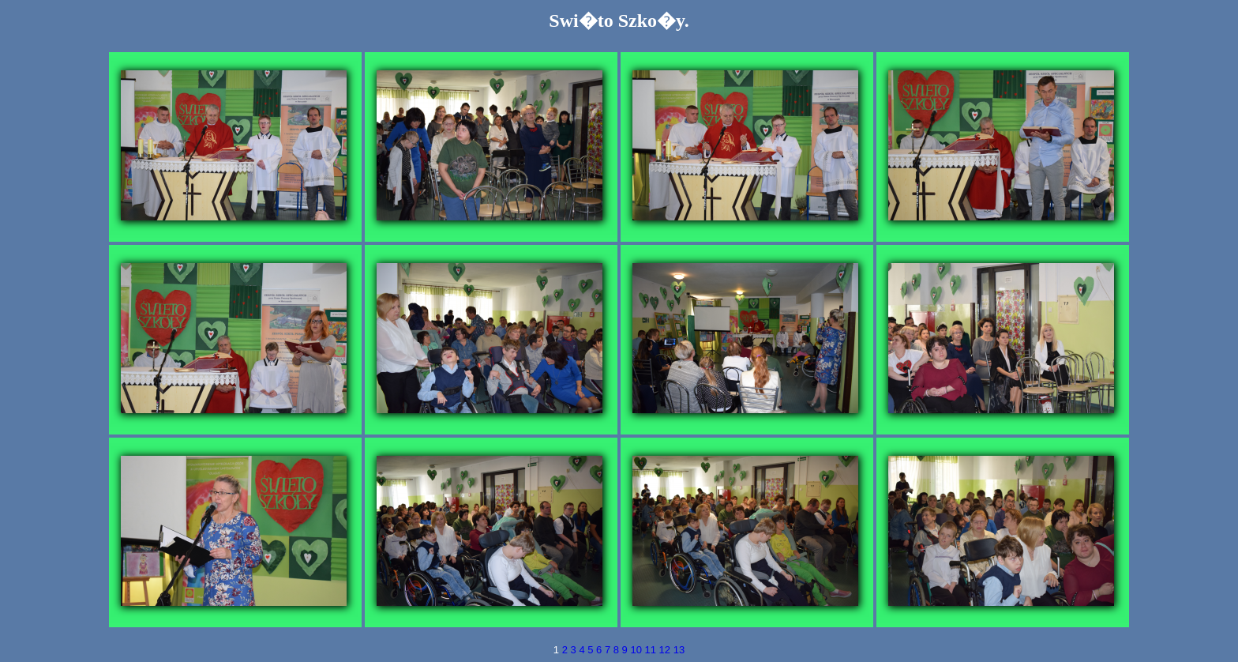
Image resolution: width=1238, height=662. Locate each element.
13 (679, 650)
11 (652, 650)
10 (637, 650)
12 (666, 650)
